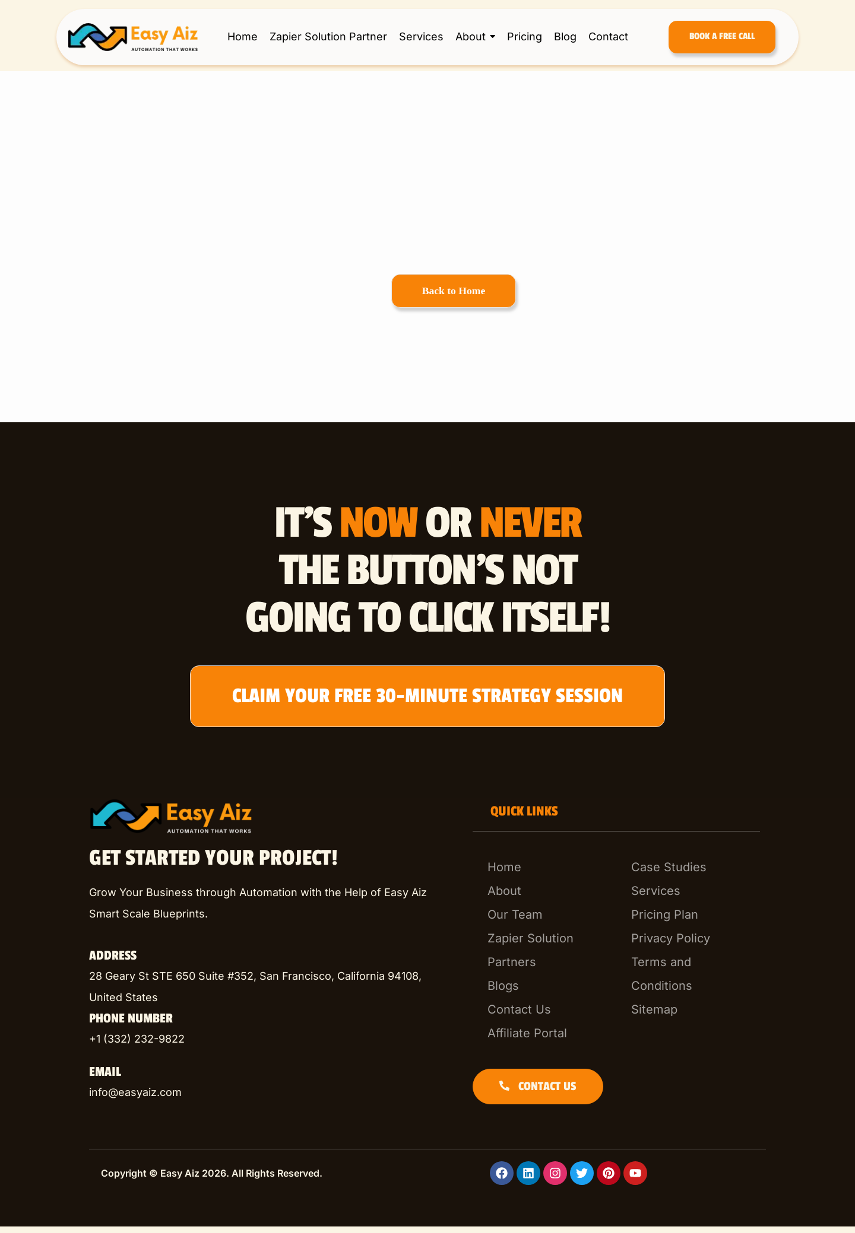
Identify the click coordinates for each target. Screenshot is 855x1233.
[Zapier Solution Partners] (544, 956)
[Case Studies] (688, 873)
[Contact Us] (544, 1016)
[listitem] (272, 993)
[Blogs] (544, 992)
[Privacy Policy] (688, 945)
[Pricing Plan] (688, 921)
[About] (544, 897)
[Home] (544, 873)
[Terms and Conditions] (688, 980)
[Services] (688, 897)
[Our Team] (544, 921)
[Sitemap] (688, 1016)
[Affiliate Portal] (544, 1040)
